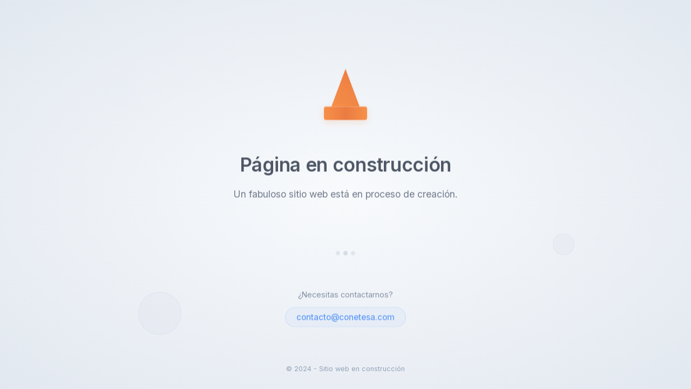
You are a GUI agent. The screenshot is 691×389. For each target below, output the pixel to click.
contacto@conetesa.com (345, 317)
